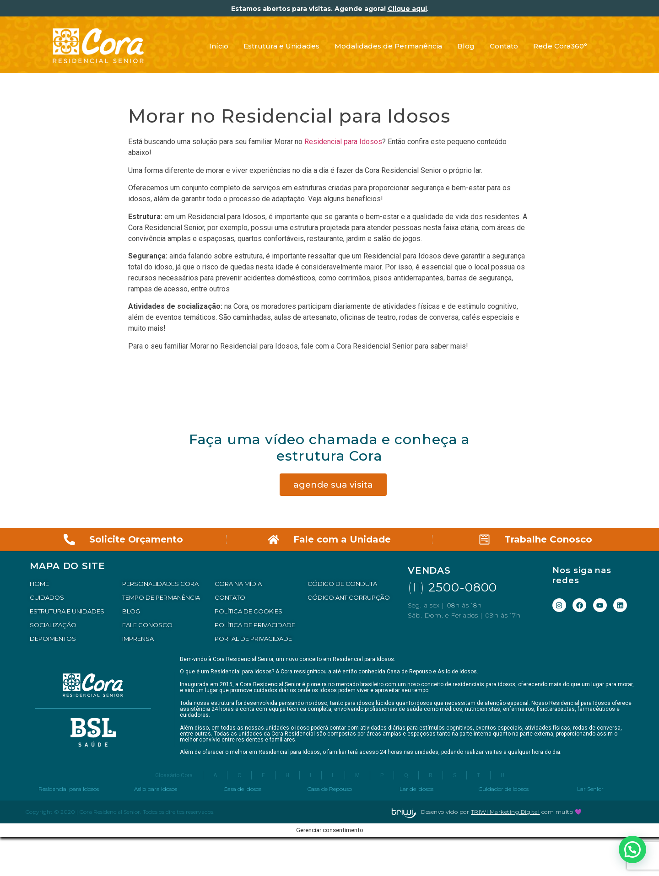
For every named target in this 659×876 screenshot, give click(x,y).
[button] (632, 849)
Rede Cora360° (560, 46)
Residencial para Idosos (343, 141)
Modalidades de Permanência (388, 46)
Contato (504, 46)
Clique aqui (407, 9)
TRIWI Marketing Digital (505, 811)
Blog (466, 46)
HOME (39, 583)
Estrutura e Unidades (281, 46)
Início (218, 46)
